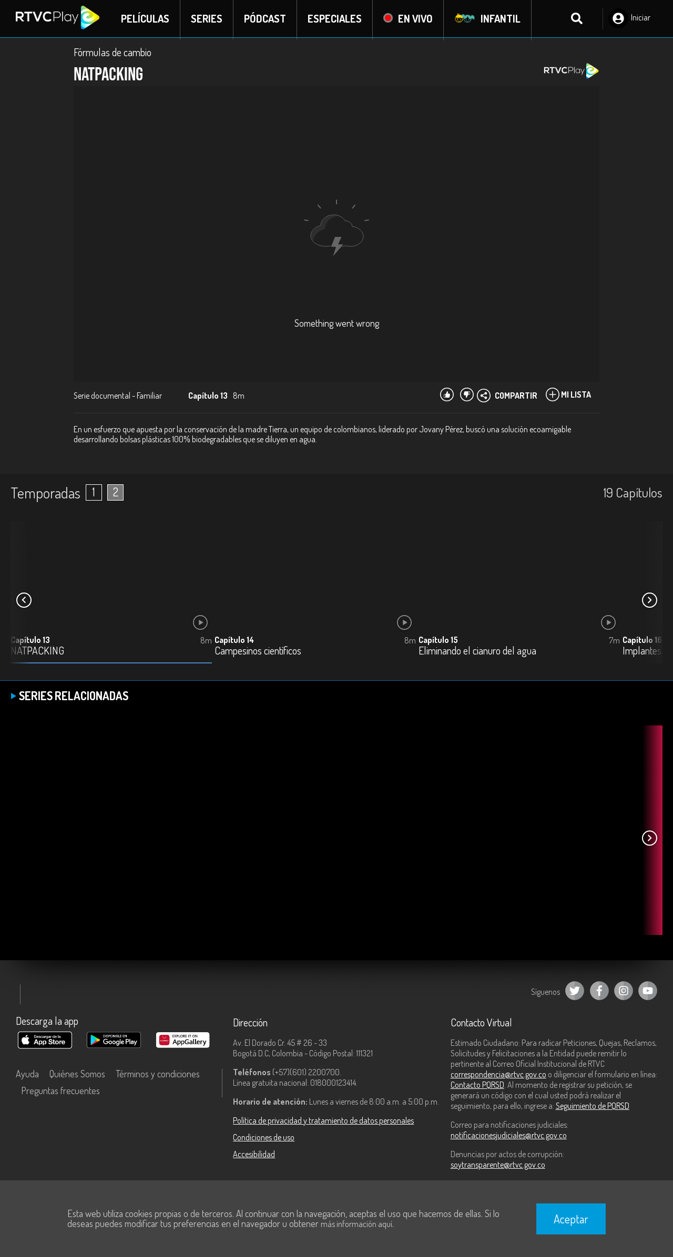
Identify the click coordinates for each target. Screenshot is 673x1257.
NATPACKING (37, 652)
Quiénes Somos (77, 1075)
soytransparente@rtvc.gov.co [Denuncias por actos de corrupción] (498, 1165)
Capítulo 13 (30, 641)
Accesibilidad (254, 1155)
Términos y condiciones (158, 1075)
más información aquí (356, 1224)
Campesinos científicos (258, 652)
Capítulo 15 (438, 641)
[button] (649, 601)
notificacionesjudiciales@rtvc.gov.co (509, 1136)
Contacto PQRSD (477, 1086)
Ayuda (27, 1075)
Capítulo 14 (234, 641)
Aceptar (571, 1218)
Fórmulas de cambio (112, 53)
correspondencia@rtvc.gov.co (498, 1075)
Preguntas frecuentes (60, 1091)
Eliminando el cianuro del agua (477, 652)
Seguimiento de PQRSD (592, 1107)
